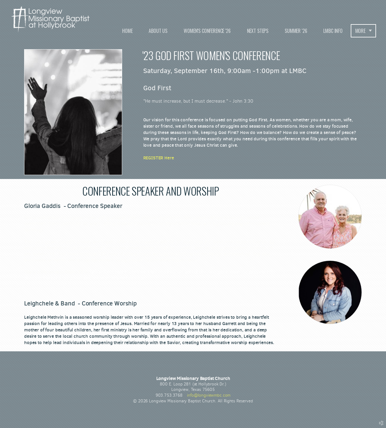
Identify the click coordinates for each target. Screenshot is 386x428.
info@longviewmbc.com (208, 395)
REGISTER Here (158, 158)
